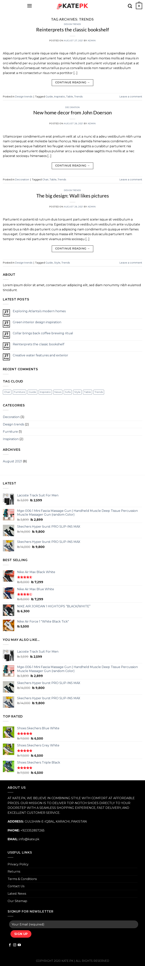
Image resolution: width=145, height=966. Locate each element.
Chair (45, 179)
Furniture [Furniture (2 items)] (19, 392)
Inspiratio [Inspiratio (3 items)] (45, 392)
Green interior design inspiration (37, 322)
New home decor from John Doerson (72, 112)
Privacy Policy (18, 864)
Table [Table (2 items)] (87, 392)
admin (92, 40)
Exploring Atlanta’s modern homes (39, 311)
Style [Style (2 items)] (77, 392)
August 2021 (12, 461)
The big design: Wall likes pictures (72, 195)
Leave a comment (131, 96)
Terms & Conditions (22, 879)
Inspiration (11, 439)
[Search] (130, 6)
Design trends (72, 24)
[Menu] (29, 6)
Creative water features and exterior (40, 355)
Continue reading (72, 82)
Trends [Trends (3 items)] (99, 392)
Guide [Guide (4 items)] (32, 392)
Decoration (72, 107)
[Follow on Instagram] (14, 945)
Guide (49, 96)
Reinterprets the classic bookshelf (72, 29)
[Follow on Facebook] (9, 945)
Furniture (10, 431)
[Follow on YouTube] (19, 945)
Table (69, 96)
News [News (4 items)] (57, 392)
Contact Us (16, 886)
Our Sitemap (17, 901)
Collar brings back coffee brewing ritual (43, 333)
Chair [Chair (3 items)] (7, 392)
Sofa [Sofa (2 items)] (68, 392)
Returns (14, 871)
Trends (78, 96)
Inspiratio (59, 96)
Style (57, 262)
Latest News (17, 893)
